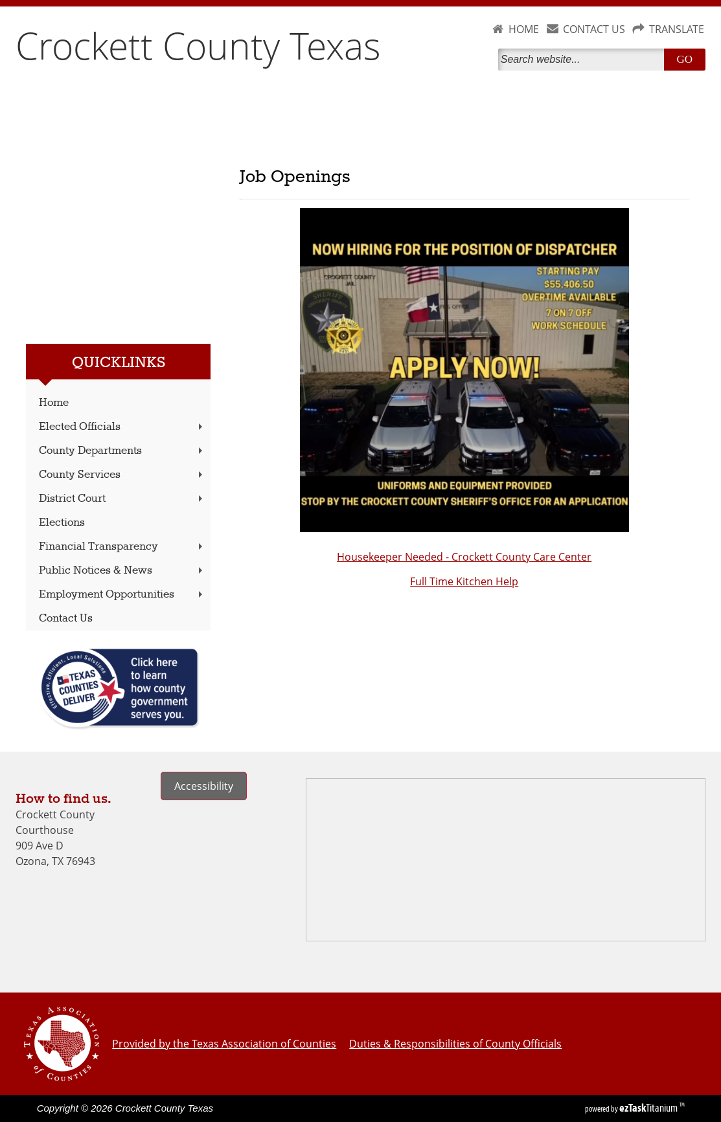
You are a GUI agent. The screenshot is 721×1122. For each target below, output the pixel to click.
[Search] (583, 60)
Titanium (649, 1108)
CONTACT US (594, 29)
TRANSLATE (676, 29)
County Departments (122, 451)
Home (54, 403)
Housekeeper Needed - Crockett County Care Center (464, 557)
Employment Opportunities (122, 594)
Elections (62, 523)
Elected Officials (122, 427)
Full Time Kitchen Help (464, 581)
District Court (122, 499)
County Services (122, 475)
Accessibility (203, 786)
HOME (524, 29)
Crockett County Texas (198, 45)
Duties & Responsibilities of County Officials (455, 1044)
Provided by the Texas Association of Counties (224, 1044)
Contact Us (66, 618)
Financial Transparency (122, 547)
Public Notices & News (122, 571)
